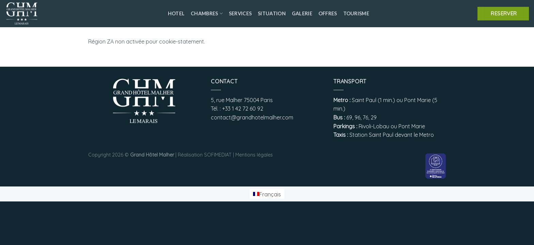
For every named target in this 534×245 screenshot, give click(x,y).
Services (240, 13)
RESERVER (504, 13)
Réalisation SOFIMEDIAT (205, 155)
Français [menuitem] (270, 194)
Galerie (302, 13)
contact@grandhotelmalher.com (252, 117)
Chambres (207, 13)
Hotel (176, 13)
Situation (272, 13)
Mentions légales (254, 155)
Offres (327, 13)
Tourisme (356, 13)
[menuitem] (267, 194)
